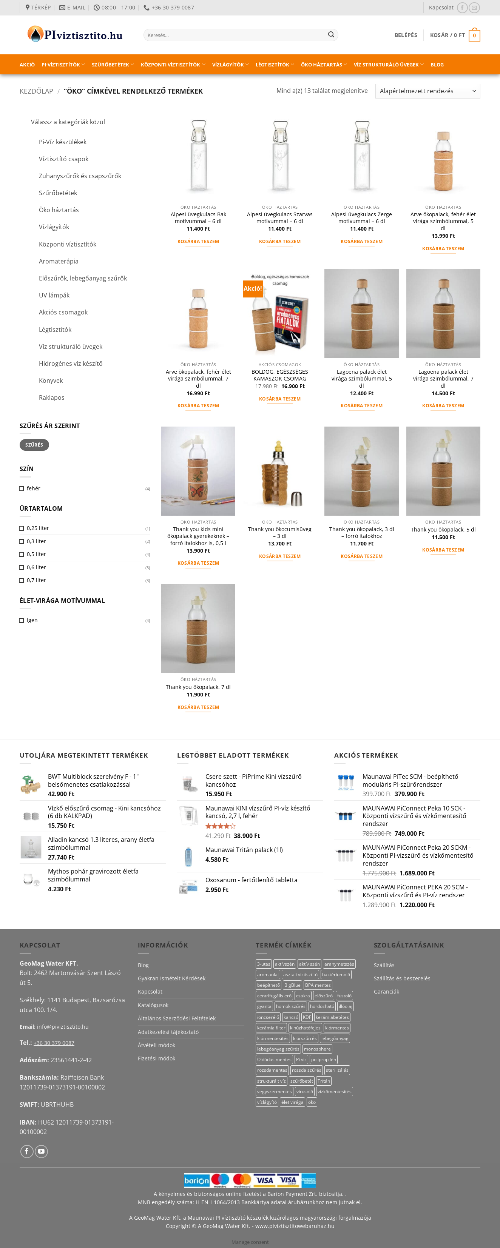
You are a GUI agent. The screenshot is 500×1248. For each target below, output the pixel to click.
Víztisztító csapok (63, 159)
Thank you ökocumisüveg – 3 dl (280, 533)
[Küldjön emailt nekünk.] (474, 7)
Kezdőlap (36, 91)
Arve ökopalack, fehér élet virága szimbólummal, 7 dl (198, 378)
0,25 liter (38, 528)
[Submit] (331, 35)
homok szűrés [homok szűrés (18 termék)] (291, 1006)
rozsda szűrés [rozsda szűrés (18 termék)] (306, 1070)
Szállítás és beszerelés (402, 978)
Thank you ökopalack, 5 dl (443, 529)
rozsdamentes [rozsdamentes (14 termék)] (272, 1070)
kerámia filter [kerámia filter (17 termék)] (271, 1028)
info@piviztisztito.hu (63, 1026)
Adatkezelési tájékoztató (168, 1031)
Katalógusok (153, 1005)
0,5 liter (36, 554)
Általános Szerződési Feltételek (177, 1018)
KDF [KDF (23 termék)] (307, 1017)
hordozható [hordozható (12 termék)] (322, 1006)
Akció (27, 64)
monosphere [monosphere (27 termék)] (317, 1049)
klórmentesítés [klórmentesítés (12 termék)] (273, 1038)
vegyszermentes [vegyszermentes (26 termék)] (274, 1091)
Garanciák (386, 991)
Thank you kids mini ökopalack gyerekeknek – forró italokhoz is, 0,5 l (198, 536)
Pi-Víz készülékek (62, 142)
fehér (33, 488)
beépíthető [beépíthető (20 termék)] (268, 985)
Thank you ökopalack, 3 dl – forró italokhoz (361, 533)
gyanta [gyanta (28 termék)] (264, 1006)
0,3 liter (36, 541)
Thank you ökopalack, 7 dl (198, 687)
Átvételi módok (156, 1045)
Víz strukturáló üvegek (389, 64)
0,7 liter (36, 580)
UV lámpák (54, 295)
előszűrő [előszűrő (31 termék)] (324, 995)
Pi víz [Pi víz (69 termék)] (301, 1059)
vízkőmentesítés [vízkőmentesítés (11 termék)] (335, 1091)
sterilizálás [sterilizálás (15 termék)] (337, 1070)
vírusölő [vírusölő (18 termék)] (304, 1091)
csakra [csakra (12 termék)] (303, 995)
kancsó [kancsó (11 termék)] (291, 1017)
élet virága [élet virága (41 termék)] (292, 1102)
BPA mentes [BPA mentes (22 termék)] (318, 985)
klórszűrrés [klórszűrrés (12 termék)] (305, 1038)
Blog (437, 64)
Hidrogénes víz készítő (71, 363)
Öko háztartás (324, 64)
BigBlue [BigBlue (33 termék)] (292, 985)
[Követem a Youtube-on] (41, 1151)
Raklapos (52, 397)
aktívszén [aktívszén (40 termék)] (285, 964)
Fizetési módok (156, 1058)
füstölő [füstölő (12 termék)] (344, 995)
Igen (32, 620)
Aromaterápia (59, 261)
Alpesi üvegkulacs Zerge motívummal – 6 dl (361, 218)
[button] (406, 35)
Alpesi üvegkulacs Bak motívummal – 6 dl (198, 218)
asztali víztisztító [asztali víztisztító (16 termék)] (300, 974)
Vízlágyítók (230, 64)
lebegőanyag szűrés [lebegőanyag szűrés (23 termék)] (278, 1049)
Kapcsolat (441, 7)
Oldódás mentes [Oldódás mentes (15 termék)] (274, 1059)
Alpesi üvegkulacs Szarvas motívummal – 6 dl (280, 218)
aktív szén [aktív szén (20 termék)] (309, 964)
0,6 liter (36, 567)
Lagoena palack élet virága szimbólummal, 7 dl (443, 378)
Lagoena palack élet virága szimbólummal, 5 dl (362, 378)
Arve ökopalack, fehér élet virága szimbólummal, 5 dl (443, 221)
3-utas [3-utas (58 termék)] (263, 964)
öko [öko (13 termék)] (312, 1102)
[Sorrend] (427, 91)
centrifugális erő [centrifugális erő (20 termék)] (274, 995)
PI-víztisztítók (63, 64)
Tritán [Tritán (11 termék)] (324, 1081)
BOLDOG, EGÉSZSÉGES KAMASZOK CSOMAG (280, 375)
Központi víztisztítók (173, 64)
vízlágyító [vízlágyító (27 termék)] (267, 1102)
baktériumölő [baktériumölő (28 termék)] (336, 974)
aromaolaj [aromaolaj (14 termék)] (268, 974)
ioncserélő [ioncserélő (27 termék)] (268, 1017)
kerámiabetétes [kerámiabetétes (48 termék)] (332, 1017)
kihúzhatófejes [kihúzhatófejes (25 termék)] (305, 1028)
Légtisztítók (275, 64)
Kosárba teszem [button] (198, 241)
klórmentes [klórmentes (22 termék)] (337, 1028)
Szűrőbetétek (113, 64)
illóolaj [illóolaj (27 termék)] (345, 1006)
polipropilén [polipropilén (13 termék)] (323, 1059)
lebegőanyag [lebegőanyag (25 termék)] (335, 1038)
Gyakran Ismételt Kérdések (171, 978)
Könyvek (51, 380)
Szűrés (34, 445)
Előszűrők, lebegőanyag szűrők (83, 278)
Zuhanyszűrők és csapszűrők (80, 176)
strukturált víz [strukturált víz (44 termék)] (271, 1081)
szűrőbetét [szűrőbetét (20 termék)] (301, 1081)
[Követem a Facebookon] (462, 7)
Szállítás (384, 965)
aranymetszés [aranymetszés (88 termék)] (339, 964)
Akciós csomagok (63, 312)
